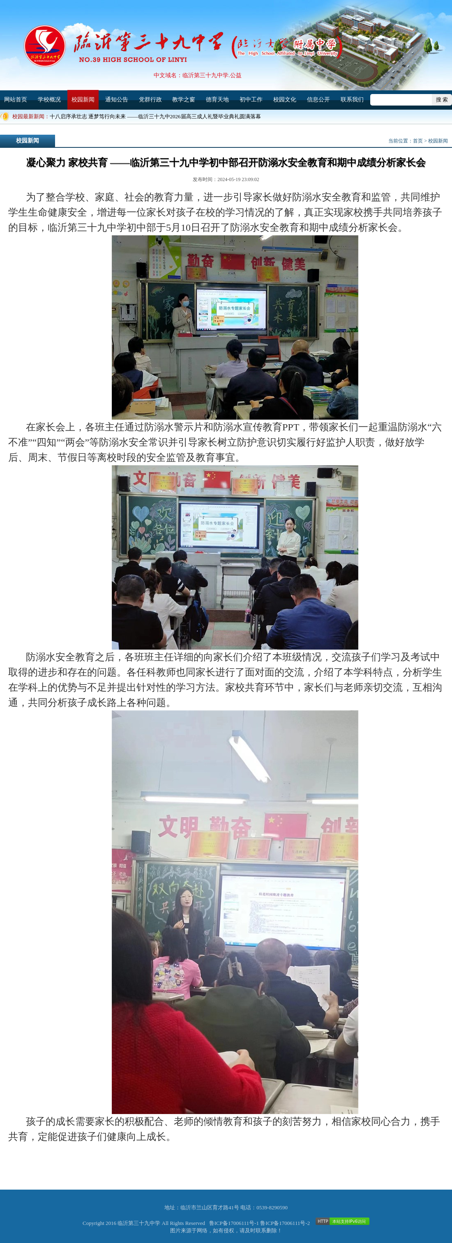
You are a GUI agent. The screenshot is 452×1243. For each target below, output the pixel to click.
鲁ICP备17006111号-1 (234, 1223)
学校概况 (49, 99)
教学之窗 (183, 99)
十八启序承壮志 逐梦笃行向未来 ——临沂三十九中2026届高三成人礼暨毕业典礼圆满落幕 (155, 116)
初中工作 (251, 99)
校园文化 (284, 99)
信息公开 (318, 99)
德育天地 (217, 99)
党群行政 (150, 99)
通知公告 (116, 99)
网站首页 (15, 99)
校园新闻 (83, 99)
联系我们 (352, 99)
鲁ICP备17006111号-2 (285, 1223)
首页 (418, 141)
